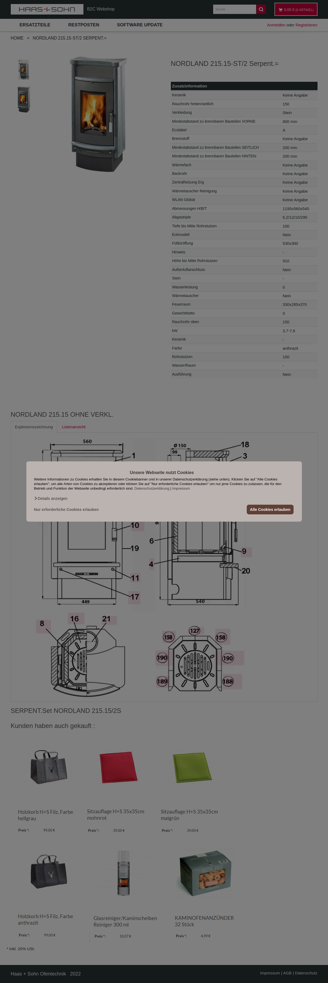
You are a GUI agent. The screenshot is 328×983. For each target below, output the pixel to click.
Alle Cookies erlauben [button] (270, 509)
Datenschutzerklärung (151, 488)
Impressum (181, 488)
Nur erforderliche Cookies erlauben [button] (66, 509)
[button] (50, 498)
